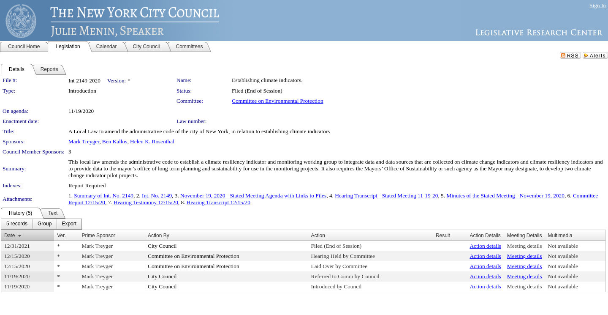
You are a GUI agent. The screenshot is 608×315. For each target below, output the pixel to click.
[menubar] (41, 224)
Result (443, 235)
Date (9, 235)
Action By (158, 235)
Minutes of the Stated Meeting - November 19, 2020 (505, 195)
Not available (563, 246)
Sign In (597, 5)
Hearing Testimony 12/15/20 (146, 202)
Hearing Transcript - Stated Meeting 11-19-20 (386, 195)
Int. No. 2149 (157, 195)
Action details (485, 246)
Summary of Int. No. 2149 (103, 195)
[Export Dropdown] (69, 224)
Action (318, 235)
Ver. (61, 235)
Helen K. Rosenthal (152, 141)
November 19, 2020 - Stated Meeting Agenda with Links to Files (253, 195)
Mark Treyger (83, 141)
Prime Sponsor (98, 235)
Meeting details (524, 246)
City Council (162, 246)
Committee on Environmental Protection (277, 101)
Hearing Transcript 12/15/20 (218, 202)
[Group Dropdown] (45, 224)
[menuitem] (17, 224)
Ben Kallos (115, 141)
